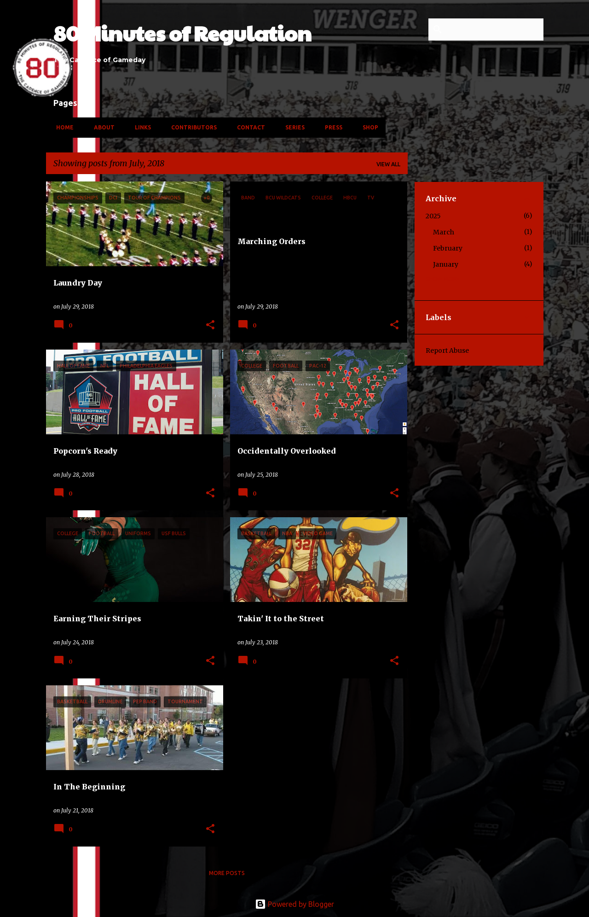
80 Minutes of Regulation (182, 32)
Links (140, 127)
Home (62, 127)
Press (331, 127)
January (445, 264)
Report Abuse (447, 350)
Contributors (191, 127)
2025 (433, 216)
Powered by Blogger (294, 904)
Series (292, 127)
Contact (248, 127)
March (443, 232)
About (101, 127)
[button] (210, 325)
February (447, 248)
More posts (227, 873)
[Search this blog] (495, 29)
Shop (367, 127)
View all (388, 164)
